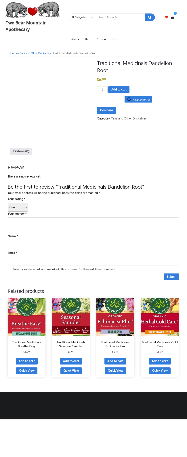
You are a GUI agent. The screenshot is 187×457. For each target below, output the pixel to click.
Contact (102, 39)
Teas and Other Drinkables (35, 53)
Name (13, 274)
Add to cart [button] (27, 399)
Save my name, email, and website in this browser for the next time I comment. (64, 307)
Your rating (16, 237)
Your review (17, 251)
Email (12, 290)
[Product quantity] (102, 89)
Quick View (27, 408)
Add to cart (119, 89)
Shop (88, 39)
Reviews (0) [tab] (21, 189)
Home (75, 39)
